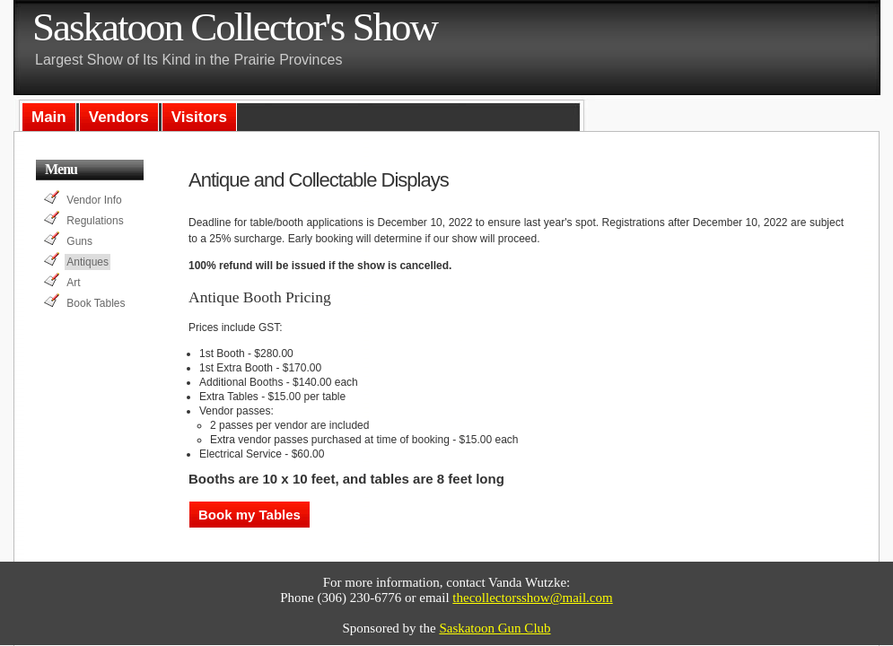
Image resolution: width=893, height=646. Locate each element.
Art (73, 282)
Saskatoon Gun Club (494, 628)
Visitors (199, 117)
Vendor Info (93, 200)
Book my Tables (249, 514)
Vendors (119, 117)
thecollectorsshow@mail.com (532, 597)
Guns (79, 241)
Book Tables (95, 303)
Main (48, 117)
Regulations (94, 220)
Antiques (87, 262)
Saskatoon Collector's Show (234, 26)
